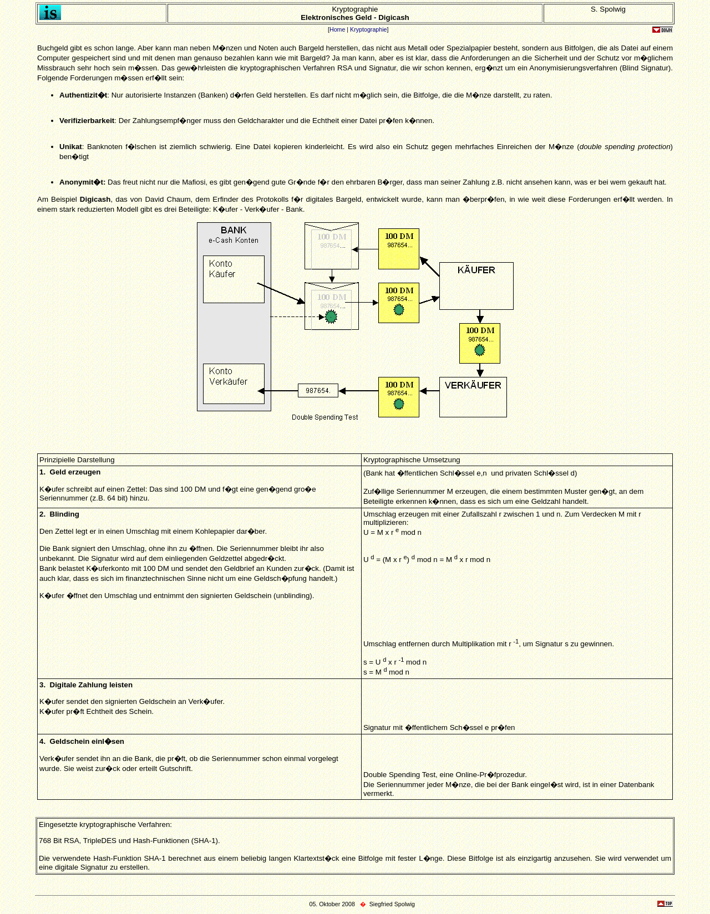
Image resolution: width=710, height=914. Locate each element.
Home (337, 29)
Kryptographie (368, 29)
